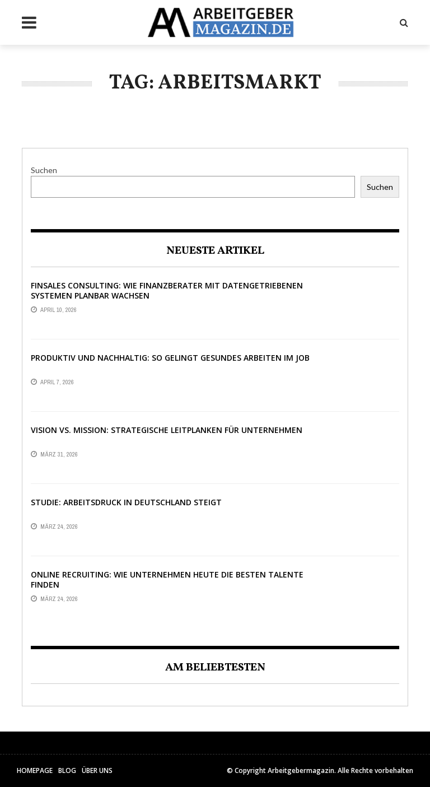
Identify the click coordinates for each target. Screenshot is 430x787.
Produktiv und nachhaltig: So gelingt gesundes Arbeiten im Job (170, 357)
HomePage (35, 770)
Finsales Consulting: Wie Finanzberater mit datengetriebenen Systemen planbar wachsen (167, 290)
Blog (67, 770)
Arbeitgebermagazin (301, 770)
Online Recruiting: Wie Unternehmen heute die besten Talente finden (167, 579)
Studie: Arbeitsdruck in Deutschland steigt (126, 502)
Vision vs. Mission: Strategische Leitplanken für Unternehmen (166, 430)
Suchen (44, 170)
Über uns (97, 770)
